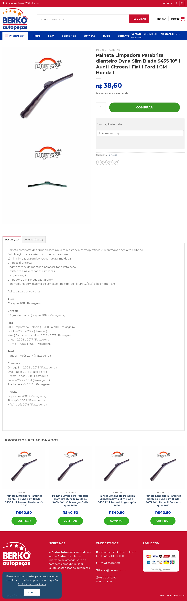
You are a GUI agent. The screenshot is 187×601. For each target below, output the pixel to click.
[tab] (11, 239)
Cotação (89, 36)
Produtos (15, 36)
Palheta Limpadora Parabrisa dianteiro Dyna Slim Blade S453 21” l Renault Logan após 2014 (117, 500)
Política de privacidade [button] (32, 584)
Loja (51, 36)
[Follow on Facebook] (176, 3)
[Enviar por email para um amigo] (110, 162)
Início (100, 50)
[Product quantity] (101, 107)
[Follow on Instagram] (181, 3)
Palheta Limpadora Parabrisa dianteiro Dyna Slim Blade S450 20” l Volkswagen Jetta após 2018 (70, 500)
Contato (124, 36)
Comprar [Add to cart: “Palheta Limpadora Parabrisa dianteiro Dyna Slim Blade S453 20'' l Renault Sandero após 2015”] (163, 520)
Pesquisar (139, 18)
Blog (106, 36)
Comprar (144, 107)
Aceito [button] (32, 592)
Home (37, 36)
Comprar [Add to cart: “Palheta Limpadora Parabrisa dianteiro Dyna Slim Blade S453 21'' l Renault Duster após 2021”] (24, 520)
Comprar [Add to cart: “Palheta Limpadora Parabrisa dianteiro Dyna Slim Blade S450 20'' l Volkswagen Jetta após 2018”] (70, 520)
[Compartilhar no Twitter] (105, 162)
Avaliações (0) (33, 239)
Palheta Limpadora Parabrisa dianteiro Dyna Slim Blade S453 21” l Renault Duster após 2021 (24, 500)
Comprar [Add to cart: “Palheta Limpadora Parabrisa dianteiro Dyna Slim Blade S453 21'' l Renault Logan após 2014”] (116, 520)
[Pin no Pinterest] (116, 162)
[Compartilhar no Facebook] (99, 162)
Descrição (12, 239)
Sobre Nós (69, 36)
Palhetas (114, 50)
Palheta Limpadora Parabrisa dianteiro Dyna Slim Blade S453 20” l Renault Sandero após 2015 (163, 500)
